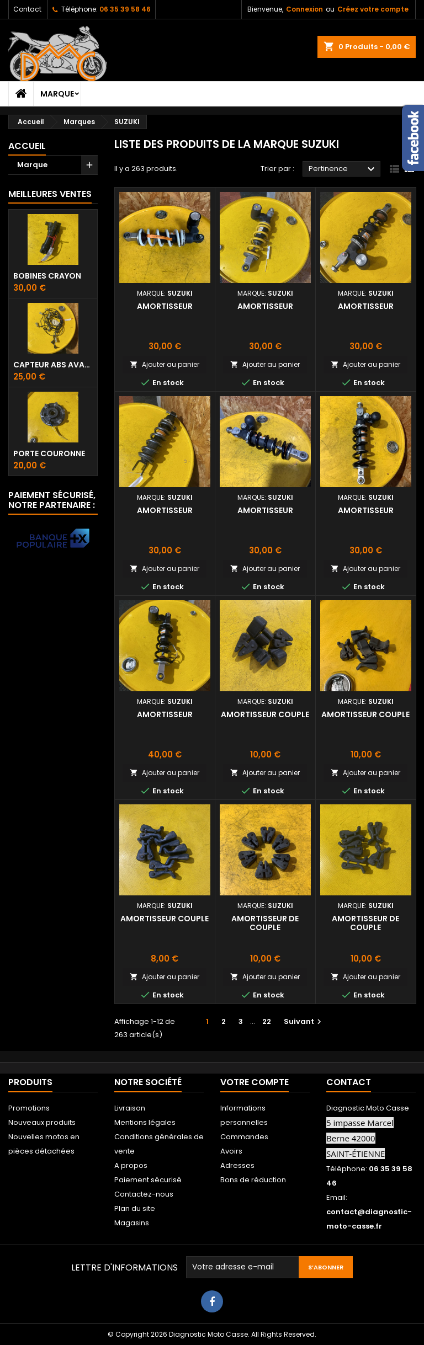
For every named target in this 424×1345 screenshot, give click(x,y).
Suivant (304, 1021)
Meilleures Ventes (50, 194)
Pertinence (343, 169)
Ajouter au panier (164, 364)
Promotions (29, 1108)
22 (266, 1021)
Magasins (131, 1223)
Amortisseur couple (265, 714)
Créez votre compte (373, 9)
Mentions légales (145, 1122)
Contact (27, 9)
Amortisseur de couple (265, 923)
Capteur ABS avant (53, 364)
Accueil (27, 146)
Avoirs (231, 1151)
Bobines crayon (47, 275)
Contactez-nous (143, 1194)
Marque (57, 93)
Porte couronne (49, 453)
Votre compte (254, 1082)
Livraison (129, 1108)
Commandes (244, 1136)
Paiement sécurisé (148, 1180)
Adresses (237, 1165)
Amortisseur (165, 306)
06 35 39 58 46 (125, 9)
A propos (130, 1165)
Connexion (304, 9)
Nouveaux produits (42, 1122)
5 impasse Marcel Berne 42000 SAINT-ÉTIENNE (360, 1138)
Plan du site (134, 1208)
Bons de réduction (253, 1180)
